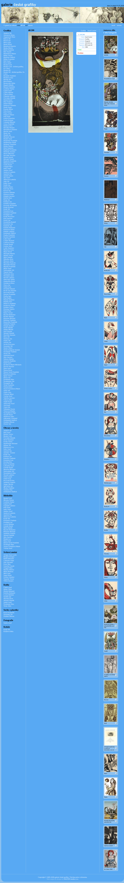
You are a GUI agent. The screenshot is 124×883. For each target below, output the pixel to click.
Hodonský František (10, 140)
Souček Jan (7, 342)
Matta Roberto (8, 571)
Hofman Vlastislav (10, 144)
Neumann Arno (9, 274)
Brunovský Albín (9, 83)
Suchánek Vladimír (10, 352)
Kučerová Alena (9, 229)
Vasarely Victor (9, 579)
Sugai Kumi (8, 575)
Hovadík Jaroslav (9, 155)
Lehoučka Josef (9, 466)
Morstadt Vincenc (10, 265)
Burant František (9, 87)
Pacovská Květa (9, 292)
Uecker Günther (9, 577)
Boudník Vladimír (10, 76)
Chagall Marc (8, 166)
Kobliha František (10, 203)
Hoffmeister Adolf (10, 142)
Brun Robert (8, 81)
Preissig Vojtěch (9, 309)
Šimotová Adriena (10, 374)
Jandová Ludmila (9, 172)
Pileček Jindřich (9, 300)
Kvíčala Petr (8, 462)
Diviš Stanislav (9, 440)
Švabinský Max (9, 379)
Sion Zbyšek (8, 331)
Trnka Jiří (7, 390)
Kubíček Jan (8, 226)
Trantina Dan (8, 490)
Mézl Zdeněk (8, 257)
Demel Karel (8, 100)
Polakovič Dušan (9, 305)
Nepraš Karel (8, 272)
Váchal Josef (8, 396)
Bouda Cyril (8, 65)
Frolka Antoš (8, 442)
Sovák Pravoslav (9, 344)
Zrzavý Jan (7, 424)
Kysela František (9, 237)
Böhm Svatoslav (9, 59)
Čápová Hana (8, 94)
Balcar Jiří (7, 39)
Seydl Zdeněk (8, 327)
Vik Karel (7, 405)
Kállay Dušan (8, 187)
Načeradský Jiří (9, 270)
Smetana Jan (8, 339)
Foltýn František (9, 118)
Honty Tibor (8, 589)
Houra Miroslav (9, 153)
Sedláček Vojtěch (9, 324)
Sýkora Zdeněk (9, 359)
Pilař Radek (8, 298)
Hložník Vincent (9, 137)
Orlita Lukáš (8, 477)
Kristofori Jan (8, 224)
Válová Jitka (8, 400)
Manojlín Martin (9, 253)
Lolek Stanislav (9, 248)
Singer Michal (8, 329)
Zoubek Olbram (9, 422)
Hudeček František (10, 161)
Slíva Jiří (7, 337)
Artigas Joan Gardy (10, 555)
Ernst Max (7, 564)
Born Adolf (7, 63)
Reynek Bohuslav (10, 315)
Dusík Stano (8, 107)
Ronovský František (10, 322)
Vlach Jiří (7, 407)
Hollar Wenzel (8, 146)
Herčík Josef (8, 131)
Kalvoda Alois (8, 189)
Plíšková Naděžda (10, 303)
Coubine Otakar (9, 89)
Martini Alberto (9, 570)
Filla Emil (7, 116)
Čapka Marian (8, 92)
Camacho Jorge (9, 560)
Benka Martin (8, 48)
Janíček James (8, 176)
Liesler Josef (8, 246)
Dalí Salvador (8, 562)
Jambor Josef (8, 170)
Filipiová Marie (9, 115)
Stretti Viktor (8, 348)
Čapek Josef (8, 90)
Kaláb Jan (7, 185)
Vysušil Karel (8, 415)
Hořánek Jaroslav (9, 152)
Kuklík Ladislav (9, 231)
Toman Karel (8, 387)
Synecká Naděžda (10, 361)
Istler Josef (7, 168)
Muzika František (9, 266)
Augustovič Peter (9, 37)
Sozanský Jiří (8, 346)
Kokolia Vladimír (10, 458)
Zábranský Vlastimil (10, 418)
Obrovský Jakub (9, 279)
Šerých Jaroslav (9, 366)
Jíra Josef (7, 178)
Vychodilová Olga (10, 413)
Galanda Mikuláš (9, 122)
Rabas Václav (8, 313)
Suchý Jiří (7, 353)
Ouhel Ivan (7, 287)
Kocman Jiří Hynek (10, 205)
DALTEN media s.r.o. (71, 879)
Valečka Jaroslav (9, 398)
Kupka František (9, 235)
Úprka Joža (7, 392)
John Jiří (6, 181)
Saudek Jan (7, 597)
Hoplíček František (10, 150)
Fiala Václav (8, 113)
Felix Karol (7, 111)
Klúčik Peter (8, 198)
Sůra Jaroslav (8, 357)
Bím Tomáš (7, 52)
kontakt (119, 25)
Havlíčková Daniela (10, 129)
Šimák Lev (7, 539)
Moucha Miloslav (10, 469)
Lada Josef (7, 239)
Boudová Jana (8, 78)
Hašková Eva (8, 126)
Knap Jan (7, 200)
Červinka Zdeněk (9, 98)
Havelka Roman (9, 128)
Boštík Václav (8, 434)
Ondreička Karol (9, 281)
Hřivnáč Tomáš (9, 159)
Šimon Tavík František (11, 372)
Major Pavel (8, 252)
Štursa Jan (7, 377)
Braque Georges (9, 557)
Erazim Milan (8, 109)
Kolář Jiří (7, 209)
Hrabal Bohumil (9, 591)
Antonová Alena (9, 35)
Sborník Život (8, 598)
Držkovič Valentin (10, 105)
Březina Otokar (9, 500)
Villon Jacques (8, 581)
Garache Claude (9, 566)
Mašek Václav (8, 255)
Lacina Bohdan (9, 524)
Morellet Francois (10, 263)
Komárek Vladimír (10, 213)
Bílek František (9, 50)
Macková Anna (9, 250)
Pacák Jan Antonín (10, 290)
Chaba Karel (8, 165)
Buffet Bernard (9, 558)
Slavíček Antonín (9, 335)
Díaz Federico (8, 102)
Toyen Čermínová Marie (12, 389)
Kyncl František (9, 464)
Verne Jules (7, 606)
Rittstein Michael (9, 318)
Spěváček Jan (8, 486)
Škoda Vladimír (9, 488)
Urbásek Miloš (9, 394)
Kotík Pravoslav (9, 216)
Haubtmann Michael (10, 443)
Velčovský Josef (9, 403)
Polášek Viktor (9, 307)
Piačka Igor (7, 296)
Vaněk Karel (8, 402)
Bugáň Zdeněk (8, 85)
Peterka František (9, 294)
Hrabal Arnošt (8, 157)
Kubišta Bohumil (9, 228)
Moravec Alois (9, 261)
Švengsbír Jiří (8, 383)
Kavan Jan (7, 190)
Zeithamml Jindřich (10, 420)
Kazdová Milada (9, 192)
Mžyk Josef (7, 268)
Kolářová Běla (8, 631)
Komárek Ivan (8, 211)
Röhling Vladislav (10, 320)
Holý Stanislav (9, 148)
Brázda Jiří (7, 79)
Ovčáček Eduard (9, 289)
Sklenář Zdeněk (9, 333)
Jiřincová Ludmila (10, 179)
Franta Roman (8, 120)
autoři (114, 25)
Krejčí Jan (7, 220)
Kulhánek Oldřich (10, 233)
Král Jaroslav (8, 218)
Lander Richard (9, 240)
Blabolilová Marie (10, 53)
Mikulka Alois (8, 259)
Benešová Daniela (10, 46)
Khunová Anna (9, 194)
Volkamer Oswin (9, 409)
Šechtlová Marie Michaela (12, 365)
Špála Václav (8, 376)
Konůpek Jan (8, 215)
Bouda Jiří (7, 70)
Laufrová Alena (9, 242)
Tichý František (9, 385)
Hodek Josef (8, 139)
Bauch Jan (7, 41)
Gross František (9, 124)
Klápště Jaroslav (9, 196)
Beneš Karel (8, 44)
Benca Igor (7, 42)
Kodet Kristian (9, 207)
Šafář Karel (7, 363)
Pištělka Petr (8, 302)
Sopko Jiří (7, 340)
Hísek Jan (7, 133)
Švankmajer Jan (9, 381)
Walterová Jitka (9, 416)
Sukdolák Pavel (9, 355)
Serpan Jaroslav (9, 326)
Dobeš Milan (8, 103)
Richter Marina (9, 316)
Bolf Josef (7, 61)
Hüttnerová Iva (9, 163)
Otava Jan (7, 285)
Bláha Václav (8, 55)
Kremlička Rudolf (10, 222)
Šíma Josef (7, 368)
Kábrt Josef (7, 183)
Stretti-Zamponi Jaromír (12, 350)
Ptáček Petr (7, 311)
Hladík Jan (7, 135)
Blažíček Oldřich (9, 57)
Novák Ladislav (9, 277)
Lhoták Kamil (8, 244)
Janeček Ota (8, 174)
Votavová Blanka (9, 411)
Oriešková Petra (9, 283)
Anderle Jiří (8, 33)
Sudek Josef (8, 602)
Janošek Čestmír (9, 453)
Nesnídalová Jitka (10, 473)
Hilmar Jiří (7, 445)
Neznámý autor (9, 276)
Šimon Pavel (8, 370)
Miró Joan (7, 573)
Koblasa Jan (8, 202)
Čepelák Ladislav (9, 96)
